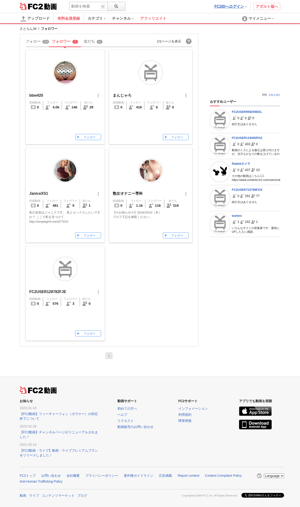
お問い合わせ (51, 475)
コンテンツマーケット (58, 495)
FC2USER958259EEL (247, 112)
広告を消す (274, 95)
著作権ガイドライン (138, 475)
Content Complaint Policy (223, 475)
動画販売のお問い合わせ (135, 427)
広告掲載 (165, 475)
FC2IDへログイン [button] (230, 6)
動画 (23, 495)
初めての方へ (127, 408)
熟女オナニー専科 (128, 193)
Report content (188, 475)
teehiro (237, 215)
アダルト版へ (267, 6)
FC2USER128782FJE (47, 292)
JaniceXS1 (38, 193)
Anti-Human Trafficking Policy (41, 481)
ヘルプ (122, 414)
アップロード (35, 19)
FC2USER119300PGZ (247, 138)
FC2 (31, 6)
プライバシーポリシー (101, 475)
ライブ (34, 495)
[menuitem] (100, 19)
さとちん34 (28, 28)
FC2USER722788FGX (247, 189)
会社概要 (73, 475)
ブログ (82, 495)
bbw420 (36, 95)
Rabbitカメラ (241, 163)
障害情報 (184, 421)
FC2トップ (28, 475)
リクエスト (125, 421)
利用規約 (184, 414)
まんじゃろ (122, 95)
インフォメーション (193, 408)
